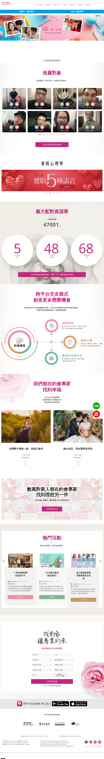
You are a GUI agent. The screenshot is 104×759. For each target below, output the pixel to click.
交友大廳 (56, 5)
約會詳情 (20, 601)
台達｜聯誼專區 (77, 12)
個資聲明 (52, 690)
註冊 (100, 5)
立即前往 (84, 754)
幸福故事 (80, 5)
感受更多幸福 (54, 511)
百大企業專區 (38, 5)
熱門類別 (47, 5)
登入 (96, 5)
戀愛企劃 (71, 5)
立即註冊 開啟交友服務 (55, 144)
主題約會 (64, 5)
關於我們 (87, 5)
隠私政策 (58, 690)
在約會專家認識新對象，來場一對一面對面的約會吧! (58, 273)
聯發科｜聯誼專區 (26, 12)
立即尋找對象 (59, 686)
